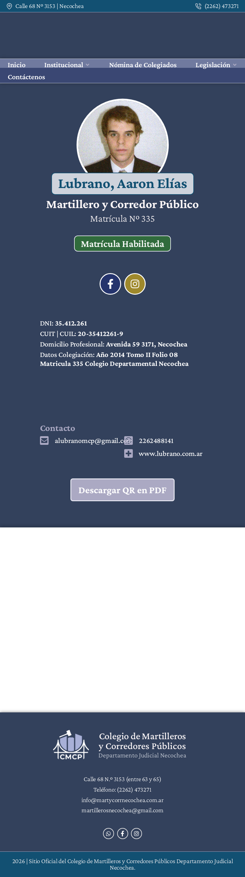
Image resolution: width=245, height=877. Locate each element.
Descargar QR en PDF (122, 489)
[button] (67, 65)
